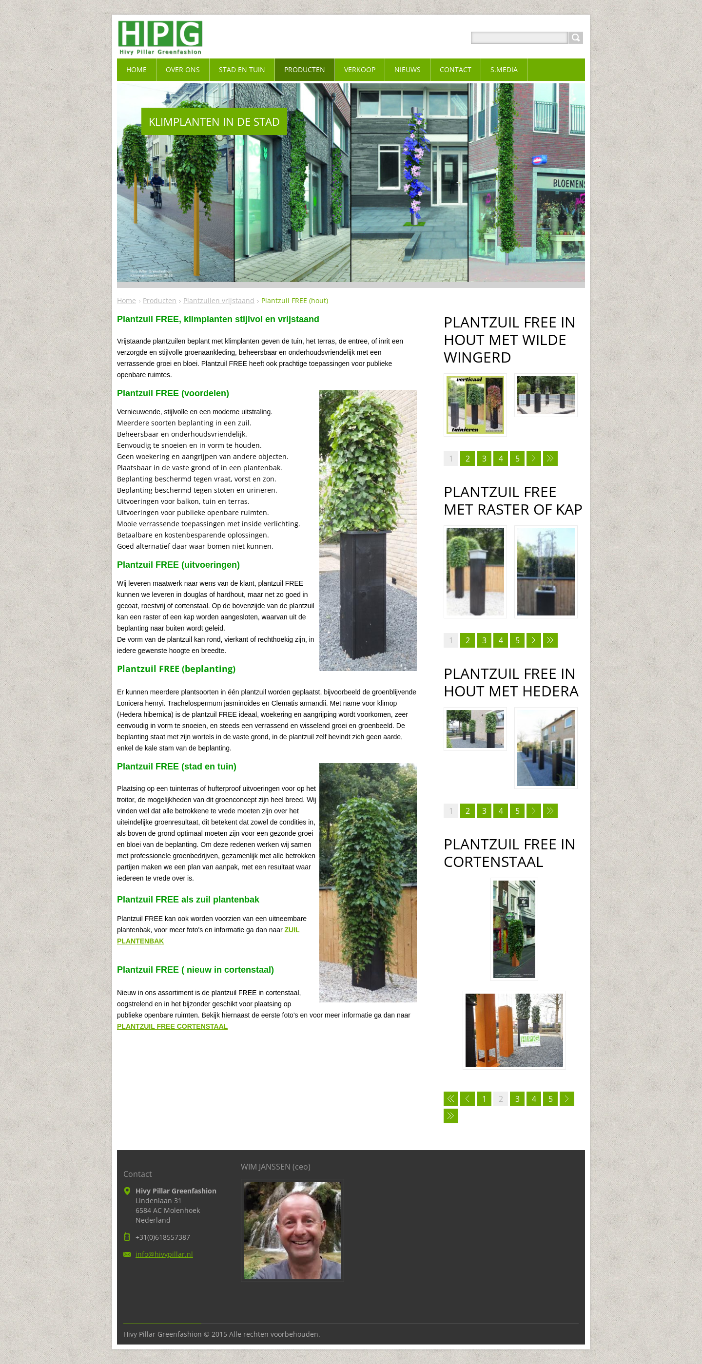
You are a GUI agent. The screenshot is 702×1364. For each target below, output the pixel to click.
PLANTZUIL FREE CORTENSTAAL (172, 1026)
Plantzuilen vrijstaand (218, 300)
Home (126, 300)
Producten (159, 300)
